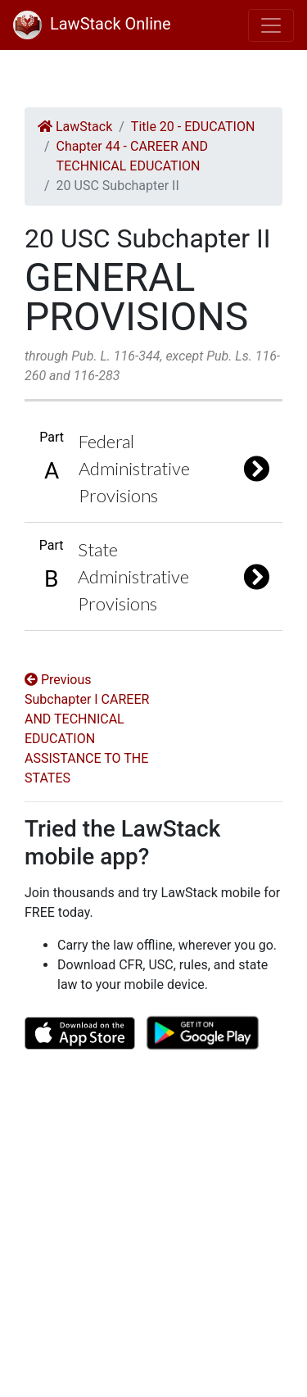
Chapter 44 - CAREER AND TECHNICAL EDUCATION (132, 156)
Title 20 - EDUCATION (193, 126)
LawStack (75, 126)
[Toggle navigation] (271, 25)
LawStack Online (92, 24)
